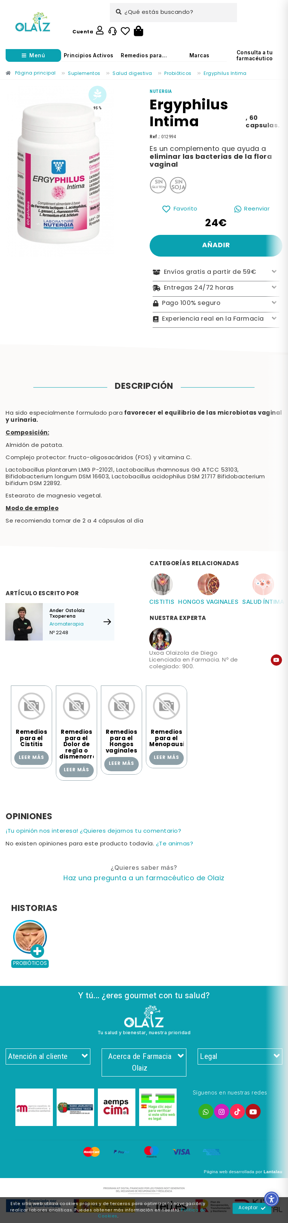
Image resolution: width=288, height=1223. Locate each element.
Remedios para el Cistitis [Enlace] (31, 738)
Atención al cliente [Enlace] (48, 1057)
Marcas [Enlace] (199, 55)
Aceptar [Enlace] (252, 1208)
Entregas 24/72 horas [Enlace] (216, 288)
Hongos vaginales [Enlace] (208, 601)
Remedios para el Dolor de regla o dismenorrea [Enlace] (80, 744)
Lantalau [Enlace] (273, 1171)
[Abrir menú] (33, 55)
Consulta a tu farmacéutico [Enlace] (255, 55)
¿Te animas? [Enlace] (175, 844)
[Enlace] (33, 22)
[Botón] (139, 31)
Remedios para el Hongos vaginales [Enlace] (122, 741)
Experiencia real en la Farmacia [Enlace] (216, 319)
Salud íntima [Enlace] (263, 601)
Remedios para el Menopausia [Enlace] (169, 738)
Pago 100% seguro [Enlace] (216, 304)
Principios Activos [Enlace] (89, 55)
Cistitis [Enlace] (161, 601)
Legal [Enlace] (240, 1057)
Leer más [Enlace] (31, 758)
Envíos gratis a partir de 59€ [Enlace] (216, 272)
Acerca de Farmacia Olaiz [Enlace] (146, 1062)
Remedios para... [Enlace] (144, 55)
